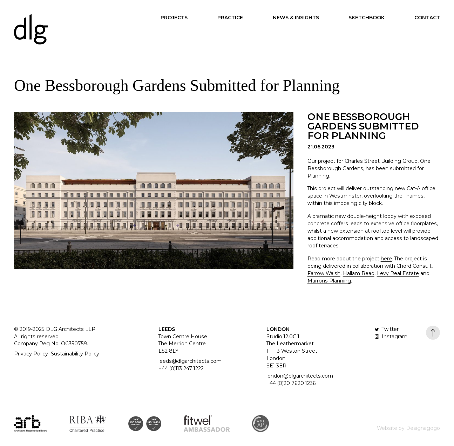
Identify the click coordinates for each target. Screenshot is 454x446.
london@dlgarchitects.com (299, 376)
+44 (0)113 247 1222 (181, 368)
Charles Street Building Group (381, 161)
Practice (230, 17)
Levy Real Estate (398, 273)
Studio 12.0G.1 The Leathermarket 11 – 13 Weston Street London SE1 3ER (291, 351)
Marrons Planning (329, 281)
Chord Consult (414, 266)
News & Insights (296, 17)
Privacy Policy (31, 354)
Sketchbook (366, 17)
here (386, 258)
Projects (174, 17)
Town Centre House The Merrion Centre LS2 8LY (182, 343)
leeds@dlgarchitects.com (190, 361)
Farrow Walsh (323, 273)
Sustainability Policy (75, 354)
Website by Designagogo (408, 428)
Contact (427, 17)
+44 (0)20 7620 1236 (291, 383)
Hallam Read (358, 273)
